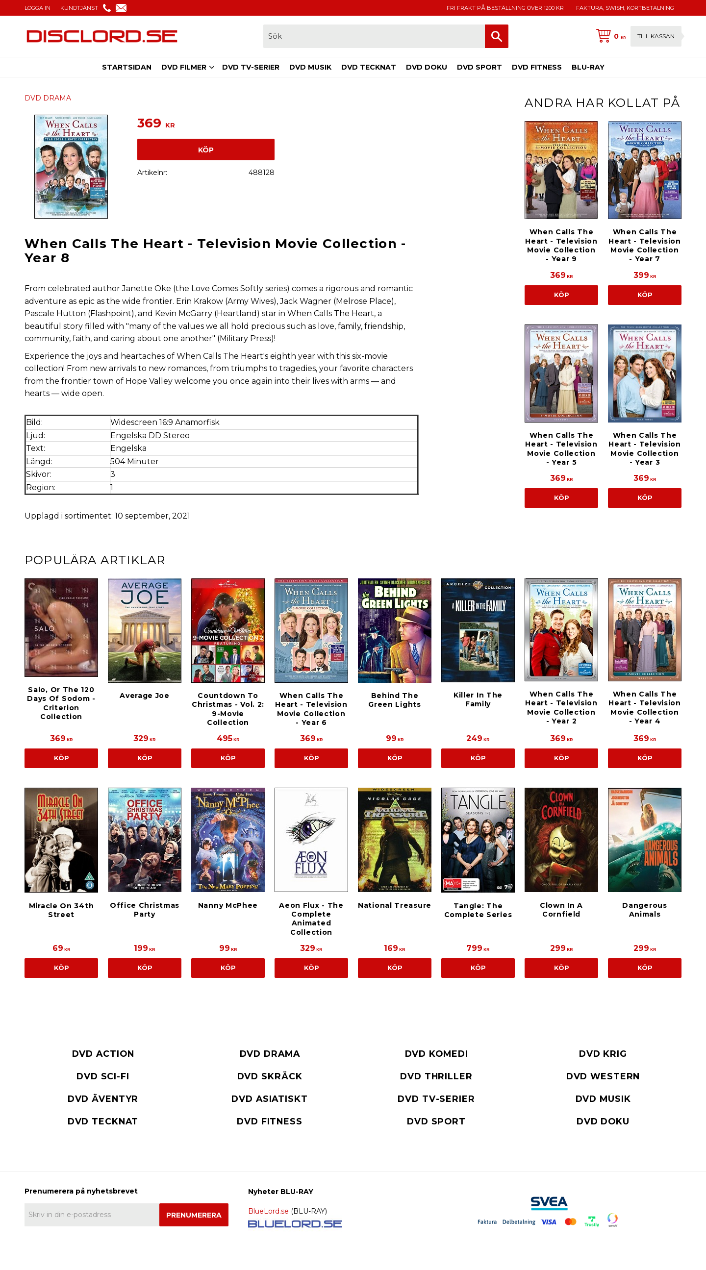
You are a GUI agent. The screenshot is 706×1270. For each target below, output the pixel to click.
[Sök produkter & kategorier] (374, 36)
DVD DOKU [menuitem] (426, 67)
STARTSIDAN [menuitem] (126, 67)
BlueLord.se (268, 1211)
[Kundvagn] (636, 36)
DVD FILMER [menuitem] (183, 67)
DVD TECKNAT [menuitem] (368, 67)
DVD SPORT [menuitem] (479, 67)
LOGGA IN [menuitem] (37, 7)
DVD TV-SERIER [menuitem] (250, 67)
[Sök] (496, 36)
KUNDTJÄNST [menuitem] (79, 7)
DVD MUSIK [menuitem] (310, 67)
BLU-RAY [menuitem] (588, 67)
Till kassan (656, 36)
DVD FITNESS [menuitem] (537, 67)
